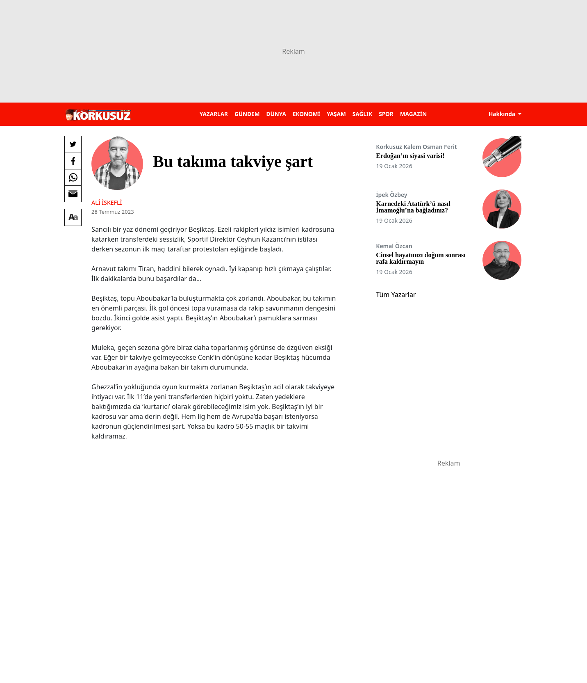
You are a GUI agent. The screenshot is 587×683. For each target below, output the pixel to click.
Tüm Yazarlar (396, 294)
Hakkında (503, 114)
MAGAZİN (413, 114)
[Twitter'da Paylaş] (73, 144)
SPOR (386, 114)
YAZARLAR (214, 114)
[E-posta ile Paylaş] (73, 193)
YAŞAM (336, 114)
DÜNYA (276, 114)
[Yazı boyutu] (73, 217)
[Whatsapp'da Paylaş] (73, 177)
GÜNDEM (247, 114)
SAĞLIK (362, 114)
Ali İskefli (106, 202)
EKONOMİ (306, 114)
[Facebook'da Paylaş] (73, 161)
